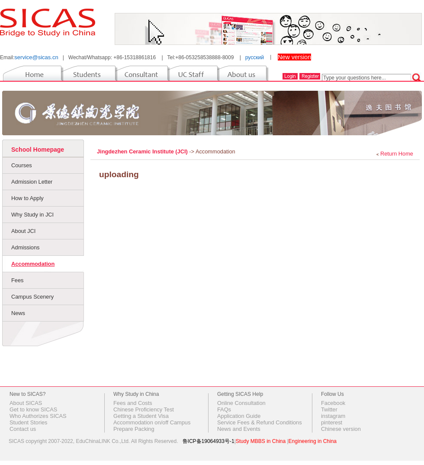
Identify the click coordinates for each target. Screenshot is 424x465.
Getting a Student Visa (141, 416)
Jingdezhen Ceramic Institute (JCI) (143, 151)
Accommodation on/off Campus (151, 422)
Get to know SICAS (33, 409)
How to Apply (27, 198)
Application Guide (238, 416)
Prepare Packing (133, 429)
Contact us (23, 429)
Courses (21, 165)
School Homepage (37, 149)
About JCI (23, 231)
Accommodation (33, 264)
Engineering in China (313, 441)
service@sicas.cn (36, 57)
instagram (333, 416)
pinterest (331, 422)
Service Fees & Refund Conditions (259, 422)
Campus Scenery (32, 296)
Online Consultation (241, 403)
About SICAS (26, 403)
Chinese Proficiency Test (143, 409)
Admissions (25, 247)
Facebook (333, 403)
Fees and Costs (132, 403)
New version (294, 57)
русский (254, 57)
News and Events (238, 429)
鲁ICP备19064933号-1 (208, 441)
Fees (17, 280)
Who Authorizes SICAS (38, 416)
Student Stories (29, 422)
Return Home (396, 153)
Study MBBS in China (261, 441)
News (18, 313)
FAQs (224, 409)
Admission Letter (31, 181)
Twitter (329, 409)
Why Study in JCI (32, 214)
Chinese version (341, 429)
